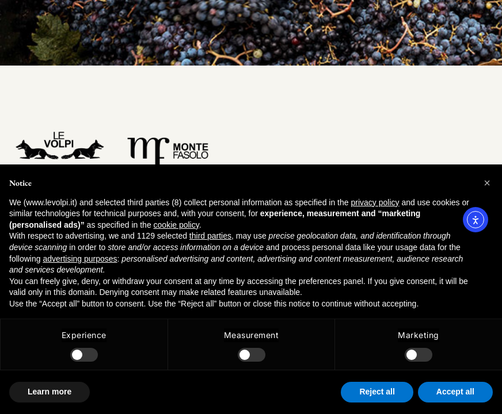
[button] (487, 183)
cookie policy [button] (176, 224)
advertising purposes (80, 258)
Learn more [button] (49, 391)
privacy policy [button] (375, 202)
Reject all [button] (376, 391)
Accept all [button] (455, 391)
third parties (210, 235)
